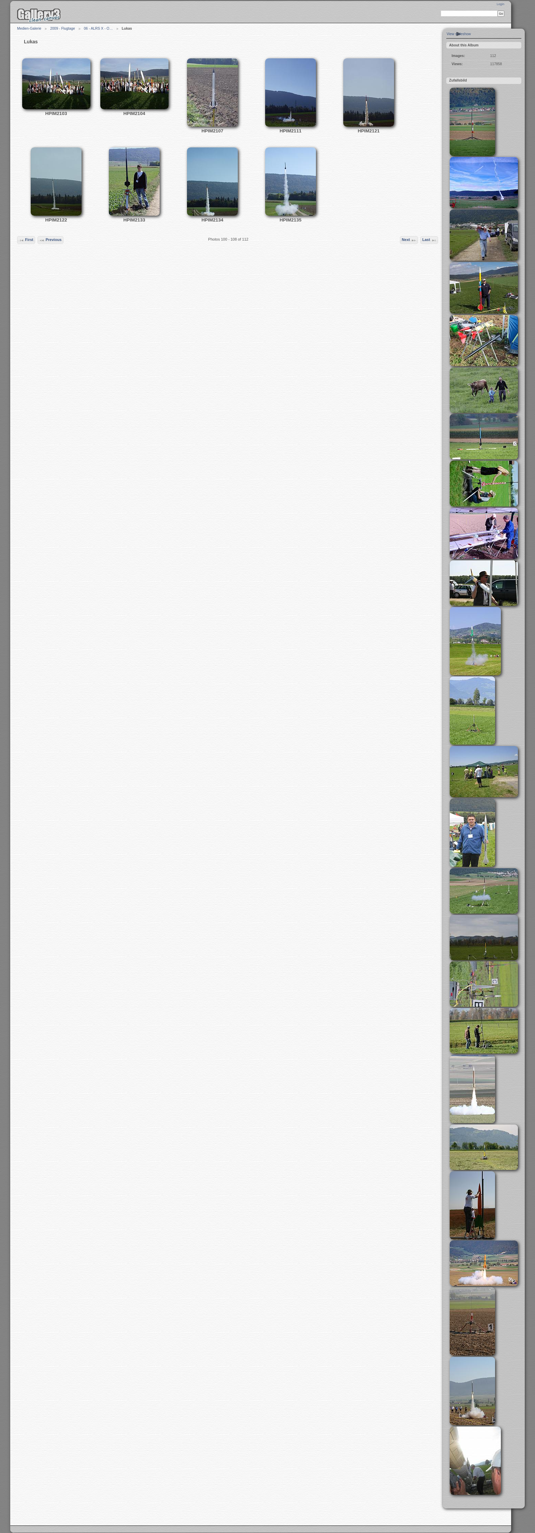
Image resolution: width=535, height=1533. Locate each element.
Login (500, 4)
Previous (50, 240)
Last (429, 240)
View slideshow (459, 34)
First (26, 240)
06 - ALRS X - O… (98, 28)
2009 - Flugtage (62, 28)
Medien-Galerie (29, 28)
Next (409, 240)
